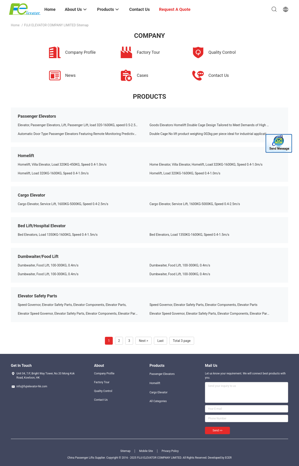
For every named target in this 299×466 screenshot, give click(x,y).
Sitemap (125, 451)
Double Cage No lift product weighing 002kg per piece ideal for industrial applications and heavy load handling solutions (215, 134)
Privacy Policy (170, 451)
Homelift (26, 155)
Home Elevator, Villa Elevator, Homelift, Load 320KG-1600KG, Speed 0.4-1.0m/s (206, 164)
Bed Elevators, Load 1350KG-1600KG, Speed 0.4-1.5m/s (58, 234)
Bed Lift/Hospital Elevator (42, 225)
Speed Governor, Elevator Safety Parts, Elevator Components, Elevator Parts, (72, 305)
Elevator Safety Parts (37, 295)
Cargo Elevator (31, 195)
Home (15, 25)
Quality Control (103, 391)
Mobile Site (146, 451)
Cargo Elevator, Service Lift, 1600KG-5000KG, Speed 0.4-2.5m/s (63, 204)
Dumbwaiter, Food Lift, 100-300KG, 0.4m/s (48, 265)
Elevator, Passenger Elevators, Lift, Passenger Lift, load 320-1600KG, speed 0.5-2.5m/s (79, 125)
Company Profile (104, 373)
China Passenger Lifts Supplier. (86, 457)
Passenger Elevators (37, 116)
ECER (228, 457)
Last (160, 341)
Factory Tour (102, 382)
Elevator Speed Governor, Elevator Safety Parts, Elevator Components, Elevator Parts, (78, 313)
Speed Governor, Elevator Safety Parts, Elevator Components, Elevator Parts (203, 305)
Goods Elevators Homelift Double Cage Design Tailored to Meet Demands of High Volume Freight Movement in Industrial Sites (215, 125)
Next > (143, 341)
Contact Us (101, 399)
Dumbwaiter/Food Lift (38, 256)
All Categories (158, 401)
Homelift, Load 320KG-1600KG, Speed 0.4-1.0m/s (53, 173)
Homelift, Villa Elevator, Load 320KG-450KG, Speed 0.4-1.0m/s (62, 164)
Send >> (217, 430)
